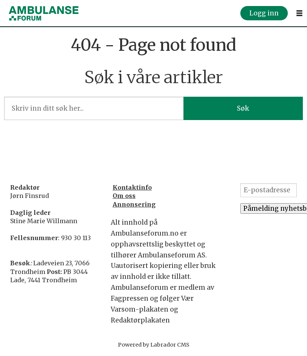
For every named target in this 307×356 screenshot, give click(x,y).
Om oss (124, 195)
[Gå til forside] (43, 13)
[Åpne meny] (299, 13)
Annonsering (134, 204)
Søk (243, 108)
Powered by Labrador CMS (153, 344)
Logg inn (264, 13)
